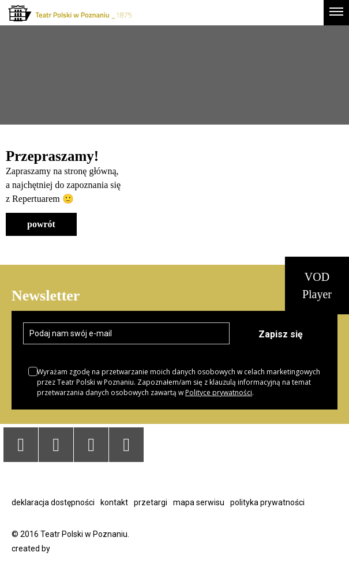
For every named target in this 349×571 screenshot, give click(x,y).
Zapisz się (280, 334)
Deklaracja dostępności (53, 502)
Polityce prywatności (218, 392)
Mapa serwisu (198, 502)
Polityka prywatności (267, 502)
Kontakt (114, 502)
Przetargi (150, 502)
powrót (41, 224)
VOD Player (317, 285)
